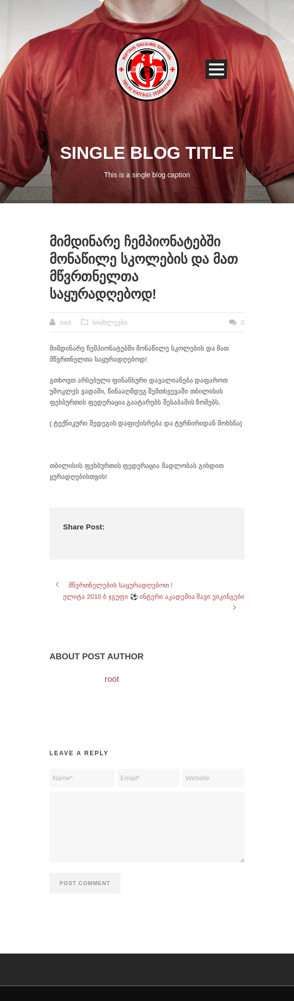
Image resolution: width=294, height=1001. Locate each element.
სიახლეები (110, 322)
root (65, 322)
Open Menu (216, 69)
